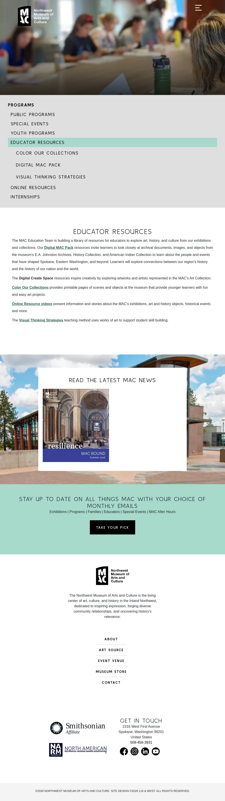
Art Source (111, 650)
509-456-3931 (141, 742)
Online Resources (33, 187)
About (111, 639)
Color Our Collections (47, 152)
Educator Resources (38, 142)
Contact (111, 682)
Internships (25, 196)
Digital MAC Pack (38, 164)
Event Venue (111, 661)
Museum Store (111, 671)
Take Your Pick (112, 527)
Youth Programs (33, 132)
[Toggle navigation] (198, 18)
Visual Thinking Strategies (51, 176)
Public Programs (33, 114)
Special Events (30, 123)
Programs (21, 104)
